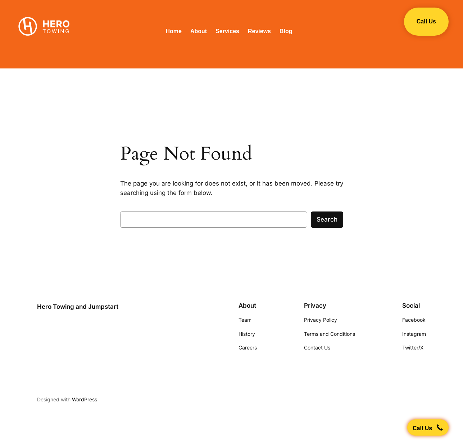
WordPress (84, 399)
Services (227, 31)
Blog (286, 31)
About (198, 31)
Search (327, 219)
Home (173, 31)
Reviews (259, 31)
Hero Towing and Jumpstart (77, 306)
